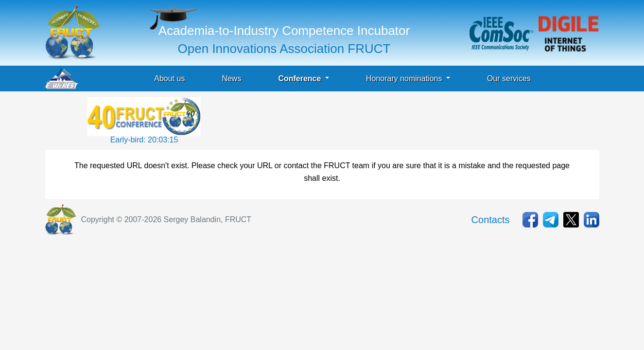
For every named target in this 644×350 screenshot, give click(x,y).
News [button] (231, 78)
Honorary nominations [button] (405, 78)
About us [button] (169, 78)
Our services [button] (509, 78)
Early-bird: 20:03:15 (144, 140)
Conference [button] (300, 78)
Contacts (490, 219)
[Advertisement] (380, 119)
